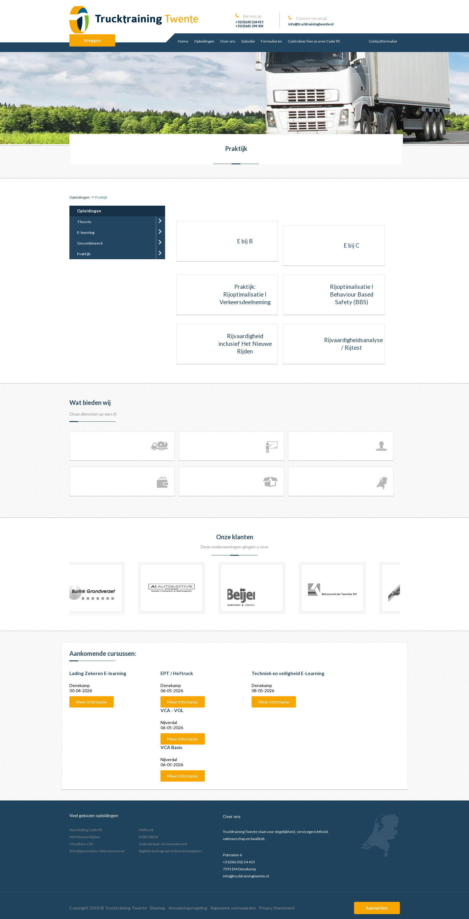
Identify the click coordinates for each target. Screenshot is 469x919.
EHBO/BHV (148, 837)
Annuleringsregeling (187, 907)
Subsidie (248, 41)
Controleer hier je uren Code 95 (314, 41)
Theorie (84, 221)
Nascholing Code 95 (85, 829)
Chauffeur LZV (81, 844)
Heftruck (146, 829)
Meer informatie (91, 701)
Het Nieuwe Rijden (84, 837)
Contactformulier (383, 41)
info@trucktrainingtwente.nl (311, 24)
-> (81, 197)
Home (183, 41)
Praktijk (83, 254)
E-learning (85, 232)
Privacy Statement (276, 907)
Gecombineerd (89, 243)
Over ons (227, 41)
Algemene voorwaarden (233, 907)
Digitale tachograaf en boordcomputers (170, 851)
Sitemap (157, 907)
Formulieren (271, 41)
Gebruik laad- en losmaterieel (163, 844)
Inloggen (92, 40)
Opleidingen (204, 41)
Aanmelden (377, 908)
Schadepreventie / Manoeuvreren (97, 851)
